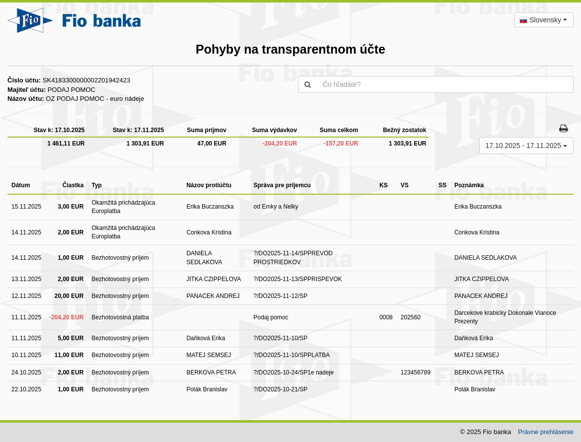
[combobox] (544, 19)
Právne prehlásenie (546, 432)
